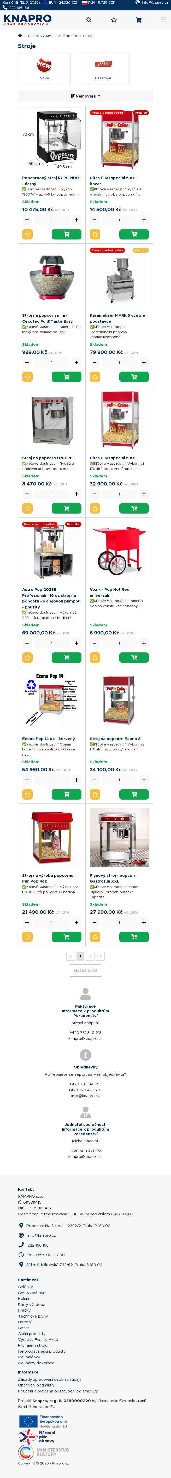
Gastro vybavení (42, 36)
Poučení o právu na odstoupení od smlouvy (58, 1391)
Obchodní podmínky (36, 1385)
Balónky (25, 1287)
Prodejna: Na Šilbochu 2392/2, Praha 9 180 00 (64, 1225)
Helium (24, 1298)
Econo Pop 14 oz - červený (48, 738)
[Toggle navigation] (163, 20)
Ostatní (25, 1322)
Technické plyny (33, 1316)
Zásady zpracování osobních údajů (49, 1379)
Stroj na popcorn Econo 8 (115, 738)
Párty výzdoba (31, 1304)
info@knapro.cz (155, 2)
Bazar (23, 1328)
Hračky (24, 1310)
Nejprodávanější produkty (42, 1351)
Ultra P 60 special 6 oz (112, 457)
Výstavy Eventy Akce (38, 1339)
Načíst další (85, 970)
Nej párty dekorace (36, 1363)
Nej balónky (29, 1357)
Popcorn (69, 36)
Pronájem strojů (32, 1345)
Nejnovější (84, 96)
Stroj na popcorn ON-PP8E (48, 457)
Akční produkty (32, 1333)
